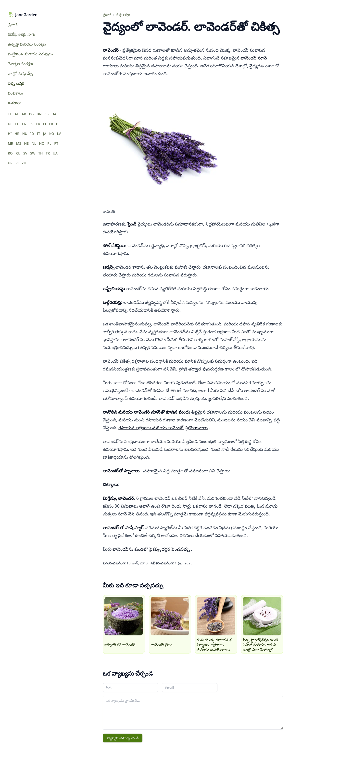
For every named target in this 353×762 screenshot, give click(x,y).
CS (47, 114)
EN (24, 123)
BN (39, 114)
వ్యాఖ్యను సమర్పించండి (123, 738)
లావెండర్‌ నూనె (253, 58)
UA (55, 153)
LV (59, 133)
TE (10, 114)
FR (51, 123)
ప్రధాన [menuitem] (12, 24)
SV (25, 153)
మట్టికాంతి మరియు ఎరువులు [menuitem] (30, 54)
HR (16, 133)
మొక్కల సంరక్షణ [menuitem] (20, 63)
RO (10, 153)
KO (51, 133)
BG (31, 114)
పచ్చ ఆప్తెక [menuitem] (16, 83)
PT (56, 143)
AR (24, 114)
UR (10, 163)
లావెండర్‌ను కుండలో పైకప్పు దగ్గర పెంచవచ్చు (151, 549)
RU (18, 153)
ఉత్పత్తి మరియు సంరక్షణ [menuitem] (27, 44)
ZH (24, 163)
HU (24, 133)
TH (40, 153)
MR (10, 143)
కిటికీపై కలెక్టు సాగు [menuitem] (21, 34)
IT (38, 133)
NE (26, 143)
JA (44, 133)
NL (34, 143)
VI (17, 163)
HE (58, 123)
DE (10, 123)
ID (32, 133)
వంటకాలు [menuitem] (15, 93)
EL (17, 123)
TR (48, 153)
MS (18, 143)
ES (31, 123)
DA (53, 114)
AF (17, 114)
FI (44, 123)
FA (38, 123)
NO (41, 143)
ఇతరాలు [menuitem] (14, 103)
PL (49, 143)
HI (10, 133)
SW (32, 153)
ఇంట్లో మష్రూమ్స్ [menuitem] (20, 73)
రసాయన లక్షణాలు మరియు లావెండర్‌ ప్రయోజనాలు (163, 427)
